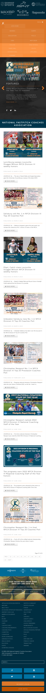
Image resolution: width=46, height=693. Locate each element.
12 (10, 556)
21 (5, 560)
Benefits (12, 591)
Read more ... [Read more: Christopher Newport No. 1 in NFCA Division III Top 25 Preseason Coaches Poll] (11, 387)
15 (21, 556)
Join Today (34, 591)
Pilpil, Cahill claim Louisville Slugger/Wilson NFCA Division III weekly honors (19, 269)
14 (17, 556)
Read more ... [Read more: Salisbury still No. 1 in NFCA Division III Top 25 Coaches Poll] (11, 230)
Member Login (23, 684)
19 (35, 556)
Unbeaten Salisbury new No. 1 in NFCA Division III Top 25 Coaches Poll (22, 320)
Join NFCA (23, 689)
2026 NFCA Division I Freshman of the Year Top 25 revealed (22, 90)
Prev (6, 556)
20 (39, 556)
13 (14, 556)
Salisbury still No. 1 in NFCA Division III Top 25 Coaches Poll (22, 215)
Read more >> (11, 102)
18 (32, 556)
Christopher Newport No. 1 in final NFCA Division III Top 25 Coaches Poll (22, 528)
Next (9, 560)
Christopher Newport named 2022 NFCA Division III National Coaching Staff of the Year (21, 422)
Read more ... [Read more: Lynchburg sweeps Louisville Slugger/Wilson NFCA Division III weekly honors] (11, 181)
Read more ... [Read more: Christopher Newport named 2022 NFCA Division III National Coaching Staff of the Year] (11, 439)
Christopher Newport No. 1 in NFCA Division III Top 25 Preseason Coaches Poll (22, 370)
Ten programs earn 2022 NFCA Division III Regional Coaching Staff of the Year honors (23, 473)
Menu (40, 22)
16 (25, 556)
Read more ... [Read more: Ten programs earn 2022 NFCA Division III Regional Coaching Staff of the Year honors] (11, 490)
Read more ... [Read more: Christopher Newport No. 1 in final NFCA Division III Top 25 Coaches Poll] (11, 544)
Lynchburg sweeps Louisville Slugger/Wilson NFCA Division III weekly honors (19, 164)
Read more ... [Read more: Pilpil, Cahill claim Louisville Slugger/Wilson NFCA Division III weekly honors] (11, 286)
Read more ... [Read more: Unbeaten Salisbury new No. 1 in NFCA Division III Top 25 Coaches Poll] (11, 336)
